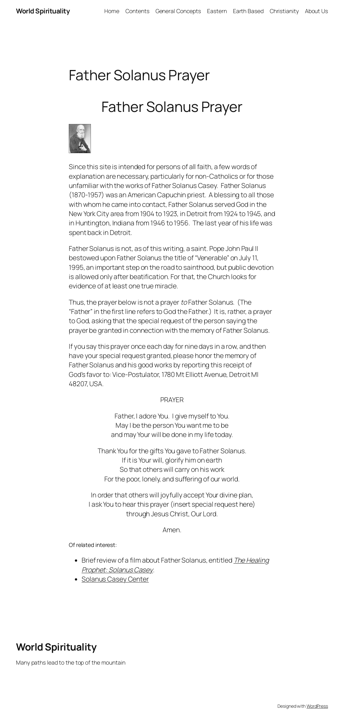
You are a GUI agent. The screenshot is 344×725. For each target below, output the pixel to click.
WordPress (317, 706)
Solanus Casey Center (115, 578)
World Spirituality (43, 10)
